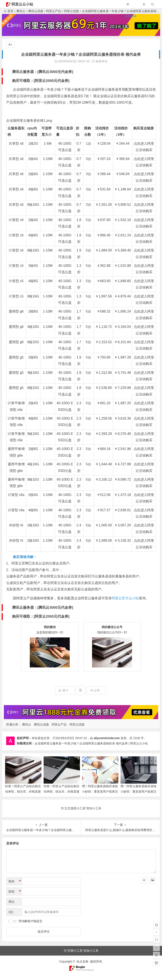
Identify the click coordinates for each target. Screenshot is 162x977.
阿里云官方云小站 (125, 598)
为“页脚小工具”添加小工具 (81, 950)
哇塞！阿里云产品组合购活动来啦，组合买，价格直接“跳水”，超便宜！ (61, 791)
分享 (95, 690)
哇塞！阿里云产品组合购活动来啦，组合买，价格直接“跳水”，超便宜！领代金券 (23, 791)
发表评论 (100, 61)
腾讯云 (26, 724)
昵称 (15, 881)
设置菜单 (130, 16)
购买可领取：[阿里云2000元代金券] (41, 81)
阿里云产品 (59, 724)
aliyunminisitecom (107, 738)
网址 (11, 901)
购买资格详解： (25, 557)
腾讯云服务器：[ (25, 72)
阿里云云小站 (22, 4)
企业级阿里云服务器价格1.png (29, 120)
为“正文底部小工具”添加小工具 (81, 808)
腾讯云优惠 (41, 724)
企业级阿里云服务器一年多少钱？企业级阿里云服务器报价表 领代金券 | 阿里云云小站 (91, 743)
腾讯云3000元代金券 (55, 72)
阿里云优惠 (77, 724)
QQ (11, 912)
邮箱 (15, 892)
